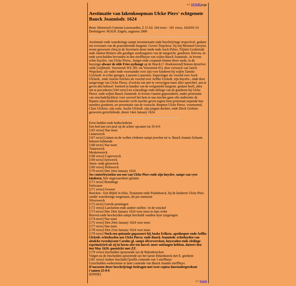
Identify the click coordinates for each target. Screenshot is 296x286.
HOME (196, 4)
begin (203, 281)
